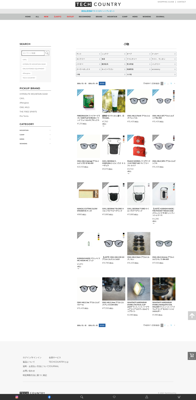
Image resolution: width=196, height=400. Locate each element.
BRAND (99, 17)
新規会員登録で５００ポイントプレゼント (98, 11)
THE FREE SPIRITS (28, 112)
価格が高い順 (93, 83)
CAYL (22, 98)
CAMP (125, 17)
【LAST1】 (57, 17)
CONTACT (181, 2)
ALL (37, 17)
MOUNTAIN (112, 17)
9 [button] (171, 83)
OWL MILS (25, 107)
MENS (135, 17)
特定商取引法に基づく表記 (35, 375)
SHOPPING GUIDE (166, 2)
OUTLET (70, 17)
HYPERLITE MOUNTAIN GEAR (34, 94)
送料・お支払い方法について (36, 366)
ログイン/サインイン (32, 357)
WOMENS (147, 17)
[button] (174, 83)
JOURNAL (160, 17)
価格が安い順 (82, 83)
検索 (46, 53)
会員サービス (55, 357)
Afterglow (24, 103)
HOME (28, 17)
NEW (46, 17)
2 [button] (164, 83)
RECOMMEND (85, 17)
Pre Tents (24, 116)
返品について (29, 362)
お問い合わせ (29, 371)
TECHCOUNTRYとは (59, 362)
